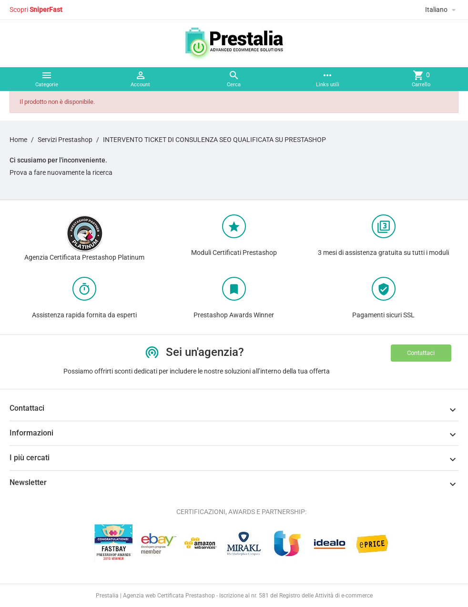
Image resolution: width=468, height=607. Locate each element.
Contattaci (421, 352)
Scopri (36, 9)
